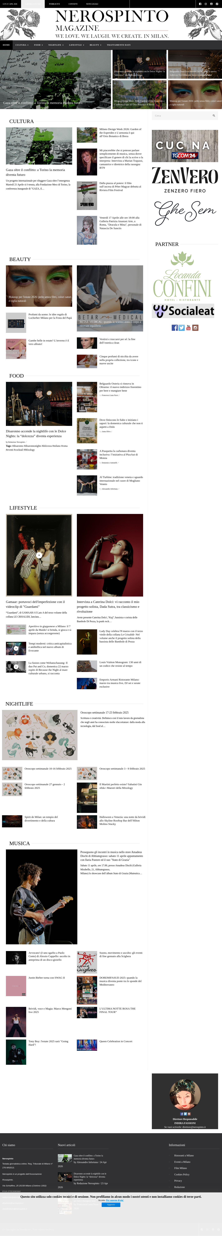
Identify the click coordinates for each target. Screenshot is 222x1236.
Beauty (95, 45)
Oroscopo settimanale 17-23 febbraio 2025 (105, 712)
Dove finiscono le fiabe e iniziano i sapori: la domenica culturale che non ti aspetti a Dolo (121, 423)
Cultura (22, 45)
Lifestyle (76, 45)
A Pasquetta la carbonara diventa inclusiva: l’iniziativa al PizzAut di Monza (118, 454)
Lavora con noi (32, 4)
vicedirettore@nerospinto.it (14, 1209)
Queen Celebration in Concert (115, 1041)
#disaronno (17, 446)
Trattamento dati (119, 45)
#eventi (9, 449)
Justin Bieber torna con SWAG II (47, 977)
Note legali (92, 4)
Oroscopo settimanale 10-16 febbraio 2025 (48, 768)
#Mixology (29, 449)
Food (38, 45)
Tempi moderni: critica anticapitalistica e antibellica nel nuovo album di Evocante (50, 647)
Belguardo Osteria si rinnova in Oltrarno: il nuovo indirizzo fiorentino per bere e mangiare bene (120, 387)
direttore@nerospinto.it (194, 1127)
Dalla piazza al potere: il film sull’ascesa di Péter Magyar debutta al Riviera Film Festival (120, 187)
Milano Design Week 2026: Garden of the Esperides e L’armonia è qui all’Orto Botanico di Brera (120, 133)
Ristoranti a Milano (184, 1155)
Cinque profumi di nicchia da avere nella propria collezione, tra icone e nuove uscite (118, 360)
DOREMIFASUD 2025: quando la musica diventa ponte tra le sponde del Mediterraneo (120, 981)
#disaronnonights (32, 446)
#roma (64, 446)
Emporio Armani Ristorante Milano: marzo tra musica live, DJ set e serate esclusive (119, 683)
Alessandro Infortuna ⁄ (110, 489)
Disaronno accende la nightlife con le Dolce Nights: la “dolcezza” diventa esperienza (90, 1177)
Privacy (178, 1180)
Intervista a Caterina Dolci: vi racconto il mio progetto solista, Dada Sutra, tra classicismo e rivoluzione (108, 606)
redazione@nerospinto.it (13, 1197)
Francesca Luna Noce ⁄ (111, 395)
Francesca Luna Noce (88, 1204)
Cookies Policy (181, 1174)
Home (6, 45)
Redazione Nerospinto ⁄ (17, 442)
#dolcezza (47, 446)
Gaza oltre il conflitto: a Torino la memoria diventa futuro (42, 103)
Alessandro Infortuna (87, 1162)
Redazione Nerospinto (88, 1183)
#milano (56, 446)
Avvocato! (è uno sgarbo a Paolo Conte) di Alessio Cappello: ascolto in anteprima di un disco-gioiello (49, 956)
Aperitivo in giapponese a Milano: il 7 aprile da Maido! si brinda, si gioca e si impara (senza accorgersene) (50, 630)
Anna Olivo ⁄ (107, 431)
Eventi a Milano (182, 1162)
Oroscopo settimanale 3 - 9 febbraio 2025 (122, 768)
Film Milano (180, 1168)
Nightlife (56, 45)
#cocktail (18, 449)
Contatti (73, 4)
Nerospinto (25, 1229)
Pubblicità (54, 4)
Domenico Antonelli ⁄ (110, 463)
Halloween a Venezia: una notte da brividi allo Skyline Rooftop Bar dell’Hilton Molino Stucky (122, 820)
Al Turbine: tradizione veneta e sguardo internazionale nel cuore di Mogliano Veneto (121, 481)
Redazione (179, 1187)
